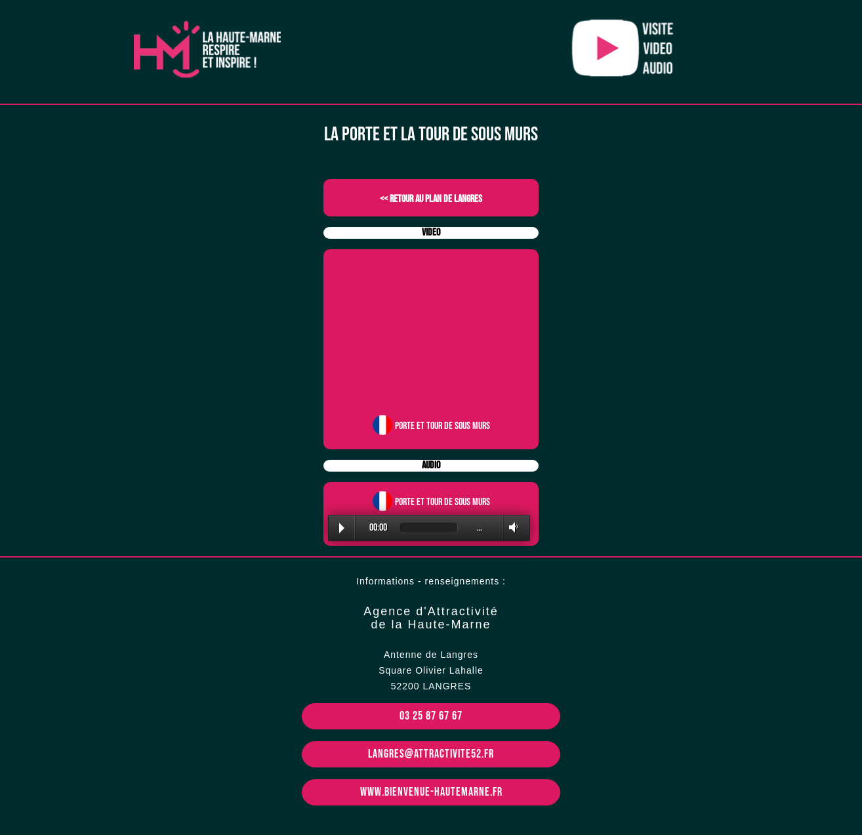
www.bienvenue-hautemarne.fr (431, 792)
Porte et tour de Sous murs (442, 426)
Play (341, 528)
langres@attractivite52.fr (431, 754)
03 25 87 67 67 (431, 716)
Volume (510, 527)
